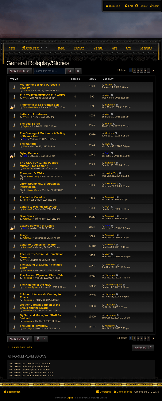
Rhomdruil (27, 278)
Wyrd (25, 98)
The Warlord (28, 143)
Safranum (110, 104)
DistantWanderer (30, 107)
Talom (25, 200)
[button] (153, 70)
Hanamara (27, 321)
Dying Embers (29, 153)
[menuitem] (154, 5)
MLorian (26, 90)
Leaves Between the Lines (37, 225)
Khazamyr (27, 328)
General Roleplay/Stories (37, 62)
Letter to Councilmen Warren (38, 244)
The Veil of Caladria (32, 197)
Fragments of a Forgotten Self (39, 104)
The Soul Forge (30, 123)
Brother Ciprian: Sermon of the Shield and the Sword (40, 306)
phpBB (70, 398)
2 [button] (134, 70)
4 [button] (141, 70)
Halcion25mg (33, 177)
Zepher (26, 126)
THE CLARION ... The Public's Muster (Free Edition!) (39, 164)
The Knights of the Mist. (35, 284)
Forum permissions (29, 356)
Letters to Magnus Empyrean (38, 206)
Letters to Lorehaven (33, 114)
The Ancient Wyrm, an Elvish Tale (41, 275)
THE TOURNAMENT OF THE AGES (42, 95)
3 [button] (138, 70)
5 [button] (145, 70)
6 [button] (148, 70)
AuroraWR (110, 197)
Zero (25, 139)
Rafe (25, 156)
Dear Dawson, (29, 216)
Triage (24, 235)
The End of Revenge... (34, 325)
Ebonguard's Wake (32, 173)
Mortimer (109, 133)
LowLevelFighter (30, 287)
